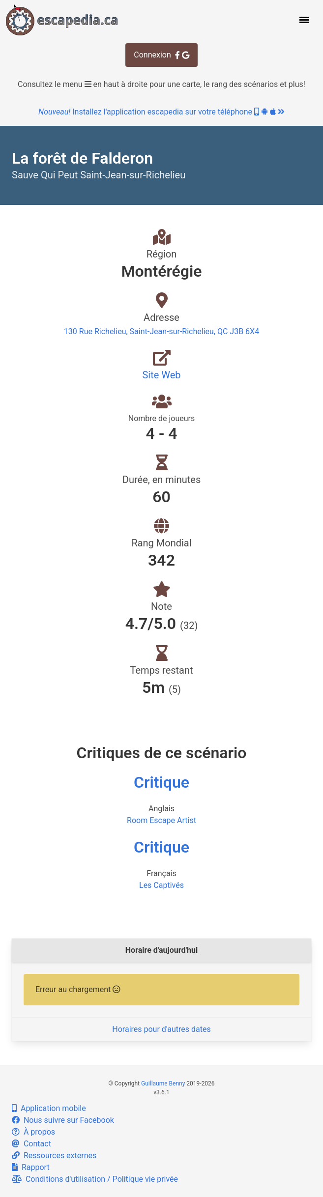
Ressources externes (54, 1155)
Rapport (31, 1167)
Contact (31, 1143)
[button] (303, 19)
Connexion (161, 54)
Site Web (161, 375)
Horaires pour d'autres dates (161, 1029)
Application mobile (49, 1108)
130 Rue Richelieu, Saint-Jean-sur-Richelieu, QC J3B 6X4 (161, 331)
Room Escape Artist (161, 820)
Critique (161, 782)
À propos (33, 1132)
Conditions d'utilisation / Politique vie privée (95, 1179)
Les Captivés (161, 885)
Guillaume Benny (163, 1083)
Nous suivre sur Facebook (63, 1120)
